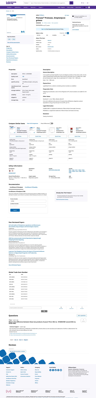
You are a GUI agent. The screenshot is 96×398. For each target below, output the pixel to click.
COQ (13, 39)
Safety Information (11, 54)
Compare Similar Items (12, 52)
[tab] (9, 11)
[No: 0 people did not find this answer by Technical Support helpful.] (21, 336)
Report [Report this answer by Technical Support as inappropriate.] (26, 336)
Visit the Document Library (62, 199)
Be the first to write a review (18, 348)
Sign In (43, 29)
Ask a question (82, 312)
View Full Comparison (32, 123)
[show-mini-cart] (86, 7)
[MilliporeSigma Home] (11, 3)
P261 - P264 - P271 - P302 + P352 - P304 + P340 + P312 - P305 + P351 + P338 (77, 171)
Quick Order (78, 7)
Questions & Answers (11, 60)
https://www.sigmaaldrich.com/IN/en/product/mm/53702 (23, 331)
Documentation (10, 56)
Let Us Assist (75, 29)
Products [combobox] (26, 3)
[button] (61, 7)
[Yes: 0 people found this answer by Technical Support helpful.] (16, 336)
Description (9, 50)
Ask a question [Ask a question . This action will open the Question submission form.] (55, 23)
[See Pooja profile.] (10, 317)
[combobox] (48, 2)
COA (9, 39)
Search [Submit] (15, 210)
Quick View (18, 136)
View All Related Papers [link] (15, 265)
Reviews (8, 62)
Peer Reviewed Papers (12, 58)
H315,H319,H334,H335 (54, 170)
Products (8, 11)
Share (67, 15)
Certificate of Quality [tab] (31, 187)
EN (88, 3)
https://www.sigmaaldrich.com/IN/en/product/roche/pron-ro (23, 330)
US (82, 3)
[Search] (71, 2)
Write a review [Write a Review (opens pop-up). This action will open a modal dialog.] (47, 23)
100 (23, 76)
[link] (12, 304)
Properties (9, 48)
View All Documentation (13, 42)
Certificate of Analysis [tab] (16, 187)
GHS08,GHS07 (12, 173)
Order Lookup (70, 7)
